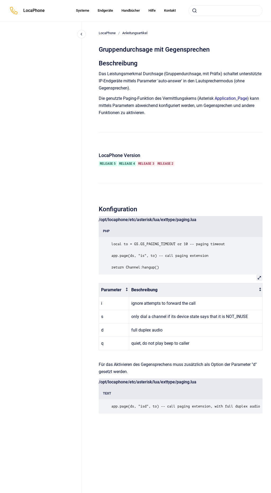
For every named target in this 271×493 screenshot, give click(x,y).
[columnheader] (114, 290)
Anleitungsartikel (134, 33)
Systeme (82, 10)
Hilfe (152, 10)
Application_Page (231, 98)
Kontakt (170, 10)
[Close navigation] (81, 34)
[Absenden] (194, 10)
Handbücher (130, 10)
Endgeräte (105, 10)
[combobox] (225, 11)
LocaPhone (34, 10)
